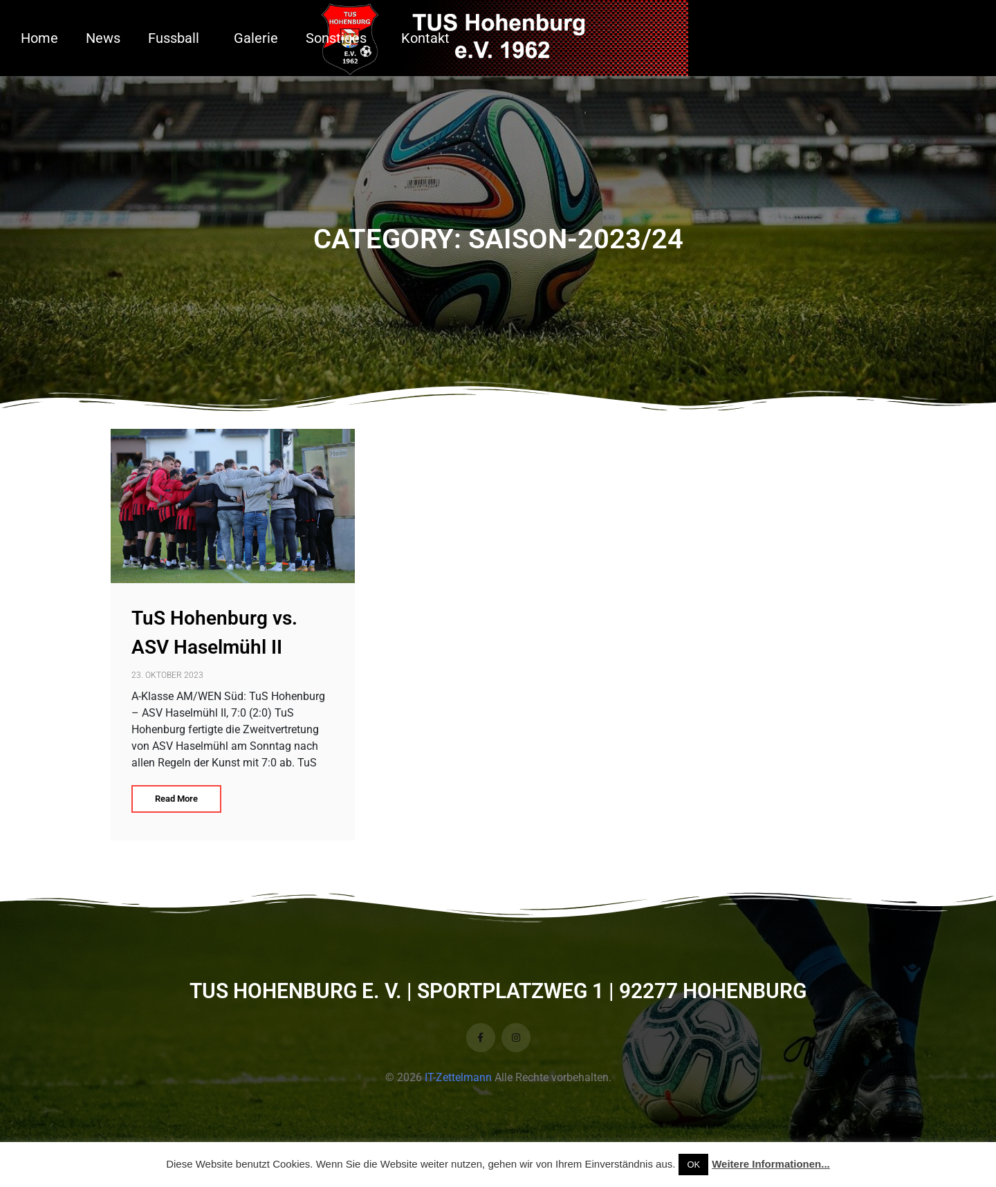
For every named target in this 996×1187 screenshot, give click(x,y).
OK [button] (693, 1164)
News (103, 38)
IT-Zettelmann (458, 1077)
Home (39, 38)
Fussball (173, 38)
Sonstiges (336, 38)
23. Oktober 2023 (167, 675)
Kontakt (425, 38)
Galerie (256, 38)
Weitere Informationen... (771, 1164)
